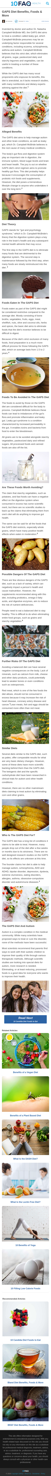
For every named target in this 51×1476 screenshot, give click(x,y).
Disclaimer (36, 1474)
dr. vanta (26, 21)
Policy (43, 1474)
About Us (28, 1474)
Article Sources (45, 21)
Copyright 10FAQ (17, 1474)
